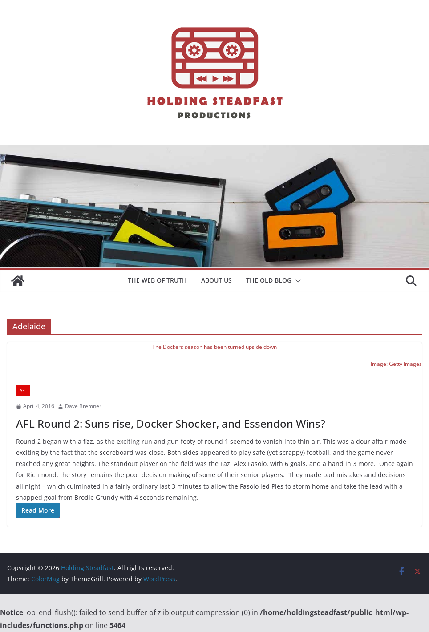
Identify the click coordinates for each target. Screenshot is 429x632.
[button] (296, 281)
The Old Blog (268, 280)
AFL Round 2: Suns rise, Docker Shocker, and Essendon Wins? (170, 423)
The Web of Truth (157, 280)
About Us (216, 280)
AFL (23, 390)
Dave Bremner (83, 406)
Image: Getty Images (396, 364)
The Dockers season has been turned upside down (214, 347)
